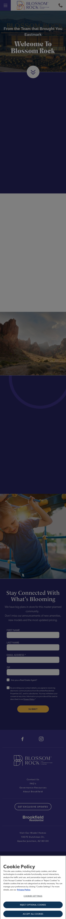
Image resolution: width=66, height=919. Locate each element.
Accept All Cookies (33, 915)
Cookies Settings (33, 897)
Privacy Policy (23, 890)
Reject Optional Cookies (33, 906)
